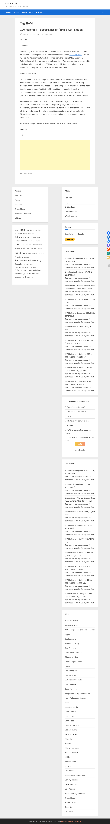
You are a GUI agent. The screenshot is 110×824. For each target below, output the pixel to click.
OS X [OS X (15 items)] (29, 253)
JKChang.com (76, 55)
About (8, 12)
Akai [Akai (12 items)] (16, 230)
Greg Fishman (71, 689)
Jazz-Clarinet (70, 712)
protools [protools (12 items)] (26, 257)
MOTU (67, 757)
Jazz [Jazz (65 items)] (17, 244)
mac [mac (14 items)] (30, 245)
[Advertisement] (55, 155)
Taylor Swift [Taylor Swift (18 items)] (27, 270)
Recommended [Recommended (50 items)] (23, 260)
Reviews (18, 204)
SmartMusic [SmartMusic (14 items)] (33, 267)
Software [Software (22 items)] (18, 270)
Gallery (24, 12)
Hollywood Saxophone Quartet (77, 693)
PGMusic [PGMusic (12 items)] (34, 253)
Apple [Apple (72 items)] (22, 229)
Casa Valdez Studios (73, 653)
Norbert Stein (70, 762)
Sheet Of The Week (23, 214)
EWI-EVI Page (70, 684)
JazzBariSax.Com (72, 725)
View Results (80, 450)
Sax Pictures (70, 789)
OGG (69, 416)
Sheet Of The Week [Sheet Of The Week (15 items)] (21, 267)
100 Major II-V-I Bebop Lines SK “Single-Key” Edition (51, 29)
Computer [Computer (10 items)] (31, 234)
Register (68, 198)
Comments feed (71, 211)
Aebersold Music (72, 625)
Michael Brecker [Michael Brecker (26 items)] (30, 248)
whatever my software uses (78, 421)
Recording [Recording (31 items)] (36, 260)
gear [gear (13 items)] (38, 237)
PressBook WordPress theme (71, 821)
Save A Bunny (71, 784)
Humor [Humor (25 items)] (24, 241)
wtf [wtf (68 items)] (24, 277)
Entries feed (70, 207)
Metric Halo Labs (72, 748)
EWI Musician (70, 675)
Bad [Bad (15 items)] (28, 230)
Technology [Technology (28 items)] (20, 273)
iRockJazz (69, 703)
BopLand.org (70, 639)
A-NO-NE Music (71, 621)
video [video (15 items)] (37, 273)
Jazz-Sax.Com (11, 3)
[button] (108, 233)
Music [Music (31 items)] (40, 248)
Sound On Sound (72, 802)
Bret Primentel (70, 648)
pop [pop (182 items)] (41, 253)
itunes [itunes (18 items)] (38, 241)
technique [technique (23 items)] (37, 270)
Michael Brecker (71, 752)
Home (16, 12)
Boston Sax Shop (72, 643)
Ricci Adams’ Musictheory (75, 775)
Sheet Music (27, 174)
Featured (18, 195)
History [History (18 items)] (17, 241)
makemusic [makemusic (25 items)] (37, 245)
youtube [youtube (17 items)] (30, 277)
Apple (67, 634)
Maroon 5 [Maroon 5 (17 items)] (18, 248)
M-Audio (68, 739)
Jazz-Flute (69, 716)
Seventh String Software (75, 793)
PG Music (69, 766)
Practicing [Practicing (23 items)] (19, 257)
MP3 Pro (70, 425)
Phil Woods (69, 771)
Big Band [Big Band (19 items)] (18, 234)
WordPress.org (71, 216)
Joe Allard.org (71, 730)
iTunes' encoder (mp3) (76, 412)
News (17, 200)
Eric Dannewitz (71, 671)
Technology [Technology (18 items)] (30, 273)
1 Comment (48, 34)
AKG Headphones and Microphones (80, 630)
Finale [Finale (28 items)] (33, 237)
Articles (39, 12)
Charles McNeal (71, 657)
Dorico (67, 666)
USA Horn (69, 812)
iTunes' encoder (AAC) (76, 407)
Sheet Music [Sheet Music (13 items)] (29, 264)
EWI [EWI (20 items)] (28, 237)
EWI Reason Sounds (73, 680)
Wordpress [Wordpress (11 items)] (18, 277)
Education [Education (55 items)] (20, 237)
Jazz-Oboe (69, 721)
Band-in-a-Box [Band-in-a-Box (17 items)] (35, 230)
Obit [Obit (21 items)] (16, 253)
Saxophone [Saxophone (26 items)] (20, 264)
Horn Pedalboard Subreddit (76, 698)
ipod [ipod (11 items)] (34, 241)
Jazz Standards (71, 707)
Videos (18, 218)
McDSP (68, 743)
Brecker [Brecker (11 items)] (25, 234)
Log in (67, 202)
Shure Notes (70, 798)
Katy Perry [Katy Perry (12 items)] (24, 245)
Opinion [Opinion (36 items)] (23, 253)
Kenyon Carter (71, 734)
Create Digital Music (73, 662)
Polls (31, 12)
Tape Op (68, 807)
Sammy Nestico (71, 780)
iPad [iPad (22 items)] (30, 241)
